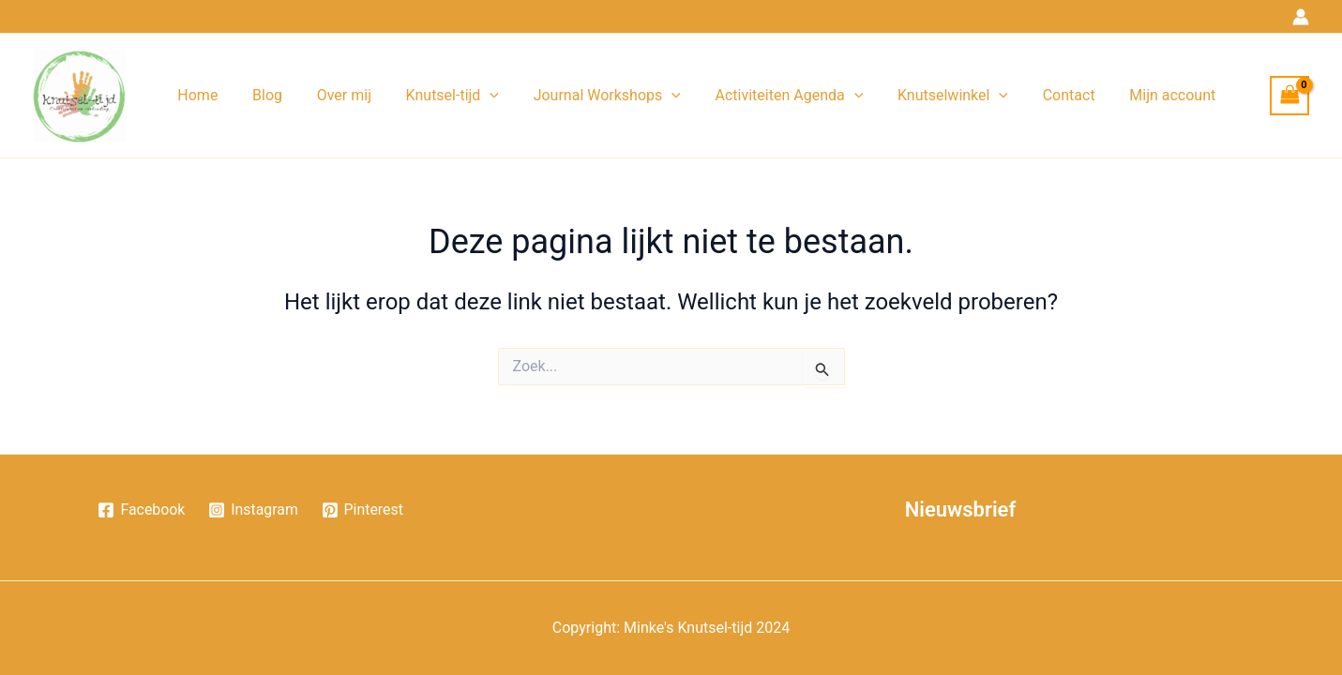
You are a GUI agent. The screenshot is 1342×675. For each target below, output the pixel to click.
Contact (1036, 95)
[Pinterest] (363, 510)
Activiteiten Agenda (765, 96)
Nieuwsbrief (961, 509)
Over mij (333, 95)
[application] (474, 96)
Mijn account (1136, 95)
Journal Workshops (587, 96)
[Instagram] (254, 510)
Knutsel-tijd (436, 96)
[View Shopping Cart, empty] (1289, 95)
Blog (261, 95)
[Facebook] (140, 510)
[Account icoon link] (1300, 16)
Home (195, 95)
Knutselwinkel (924, 96)
